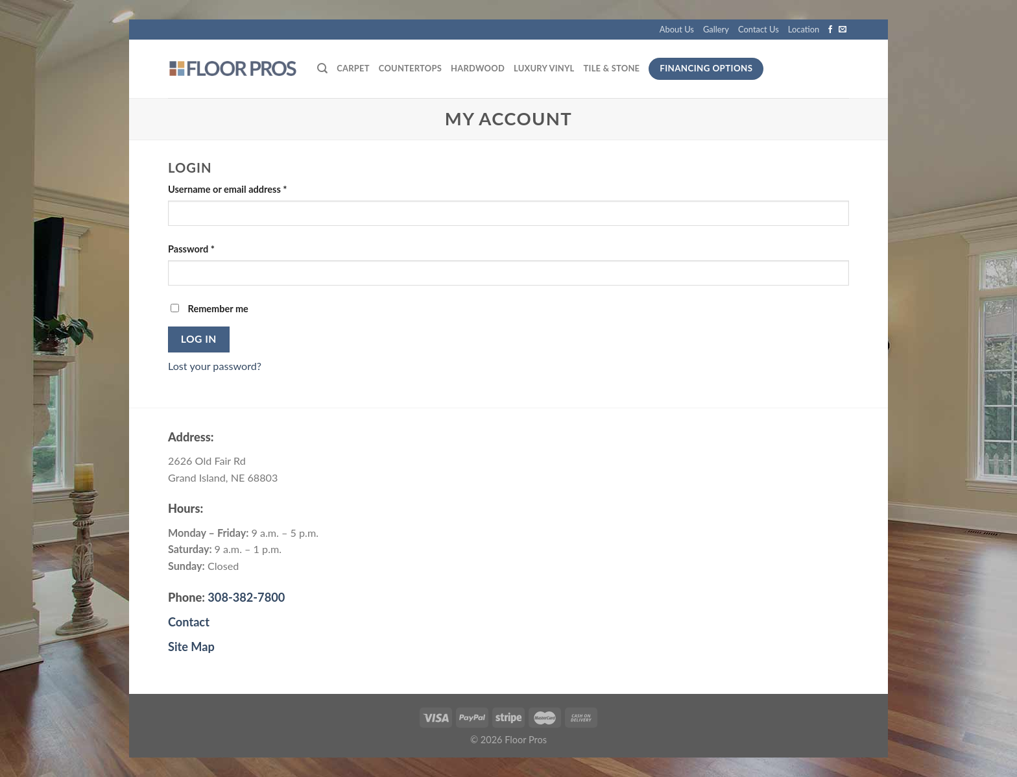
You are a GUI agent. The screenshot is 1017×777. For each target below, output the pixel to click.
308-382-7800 (246, 597)
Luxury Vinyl (544, 68)
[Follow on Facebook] (830, 29)
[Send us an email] (842, 29)
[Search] (322, 68)
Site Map (191, 646)
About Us (677, 29)
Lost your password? (214, 366)
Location (803, 29)
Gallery (716, 29)
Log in (199, 339)
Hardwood (478, 68)
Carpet (353, 68)
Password (191, 248)
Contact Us (758, 29)
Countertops (410, 68)
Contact (188, 622)
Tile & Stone (612, 68)
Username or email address (227, 189)
